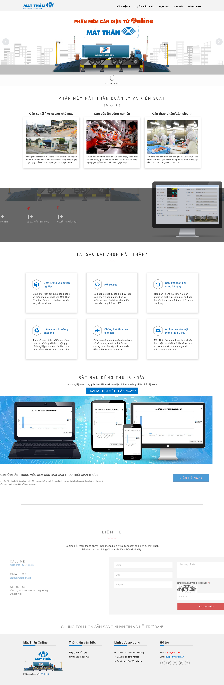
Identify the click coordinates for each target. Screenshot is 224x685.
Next (219, 41)
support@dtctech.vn (175, 657)
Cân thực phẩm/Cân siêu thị (172, 113)
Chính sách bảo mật (80, 657)
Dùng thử (194, 6)
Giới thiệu (122, 6)
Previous (4, 41)
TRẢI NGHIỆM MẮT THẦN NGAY (112, 390)
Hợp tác (164, 6)
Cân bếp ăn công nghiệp (112, 113)
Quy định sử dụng (79, 652)
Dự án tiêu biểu (144, 6)
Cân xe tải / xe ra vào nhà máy (51, 113)
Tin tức (179, 6)
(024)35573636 (174, 652)
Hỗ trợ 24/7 (110, 284)
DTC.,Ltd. (45, 674)
